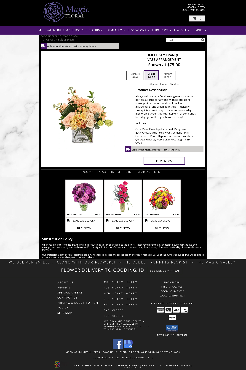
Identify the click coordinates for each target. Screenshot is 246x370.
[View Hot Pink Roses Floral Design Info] (123, 197)
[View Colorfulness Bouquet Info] (162, 197)
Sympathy (116, 30)
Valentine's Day (58, 30)
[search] (202, 40)
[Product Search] (183, 40)
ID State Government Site (137, 357)
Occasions (140, 30)
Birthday (95, 30)
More (201, 30)
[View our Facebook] (118, 348)
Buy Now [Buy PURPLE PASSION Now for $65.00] (84, 228)
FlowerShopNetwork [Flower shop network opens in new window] (125, 365)
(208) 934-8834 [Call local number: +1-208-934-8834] (197, 9)
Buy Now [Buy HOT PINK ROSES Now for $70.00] (123, 228)
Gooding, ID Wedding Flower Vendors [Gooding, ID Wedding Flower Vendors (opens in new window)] (156, 352)
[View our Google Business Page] (128, 348)
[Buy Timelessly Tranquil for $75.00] (164, 161)
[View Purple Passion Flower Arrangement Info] (84, 196)
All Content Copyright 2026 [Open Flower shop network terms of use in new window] (91, 365)
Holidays (163, 30)
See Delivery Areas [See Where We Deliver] (165, 270)
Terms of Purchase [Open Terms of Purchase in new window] (177, 365)
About (183, 30)
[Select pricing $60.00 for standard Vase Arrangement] (135, 75)
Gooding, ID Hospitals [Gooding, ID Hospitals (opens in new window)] (116, 352)
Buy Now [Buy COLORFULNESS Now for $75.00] (162, 228)
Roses (79, 30)
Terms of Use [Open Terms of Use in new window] (133, 367)
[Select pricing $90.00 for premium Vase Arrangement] (167, 75)
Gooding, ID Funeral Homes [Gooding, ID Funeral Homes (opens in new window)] (83, 352)
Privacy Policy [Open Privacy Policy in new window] (152, 365)
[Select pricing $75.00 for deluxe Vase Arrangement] (151, 75)
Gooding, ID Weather (106, 357)
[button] (197, 18)
